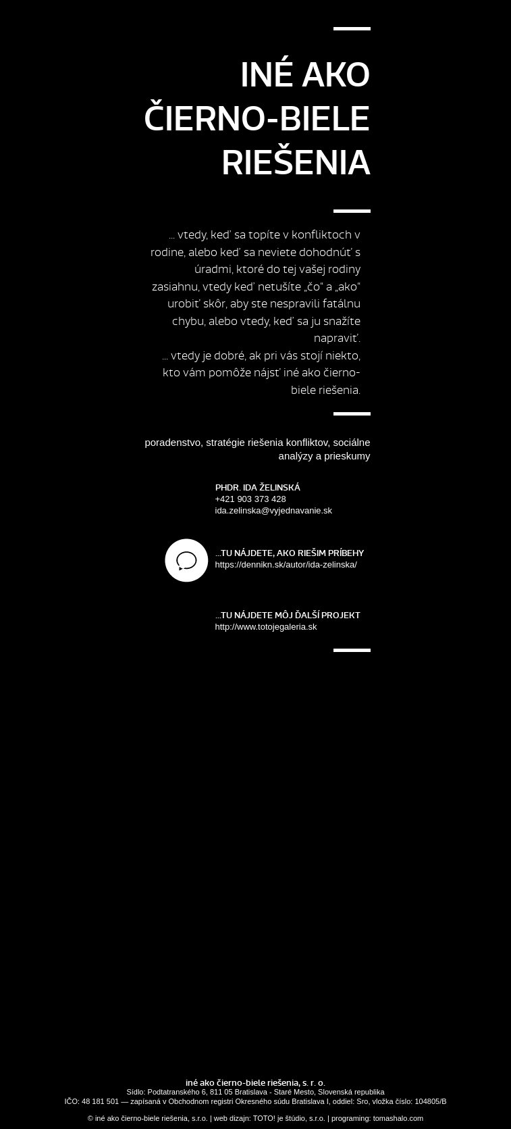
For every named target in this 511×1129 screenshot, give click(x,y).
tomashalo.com (398, 1118)
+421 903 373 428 (293, 499)
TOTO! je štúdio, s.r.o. (289, 1118)
